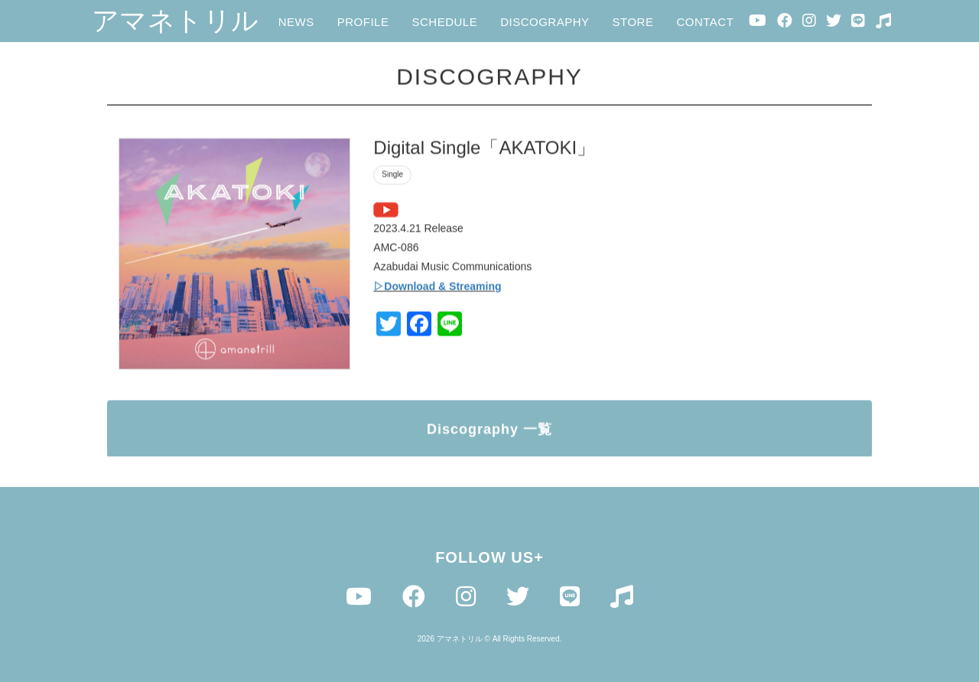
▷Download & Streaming (437, 289)
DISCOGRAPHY (544, 21)
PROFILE (363, 21)
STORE (633, 21)
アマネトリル (175, 20)
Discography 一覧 (489, 432)
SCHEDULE (444, 21)
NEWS (296, 21)
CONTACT (704, 21)
